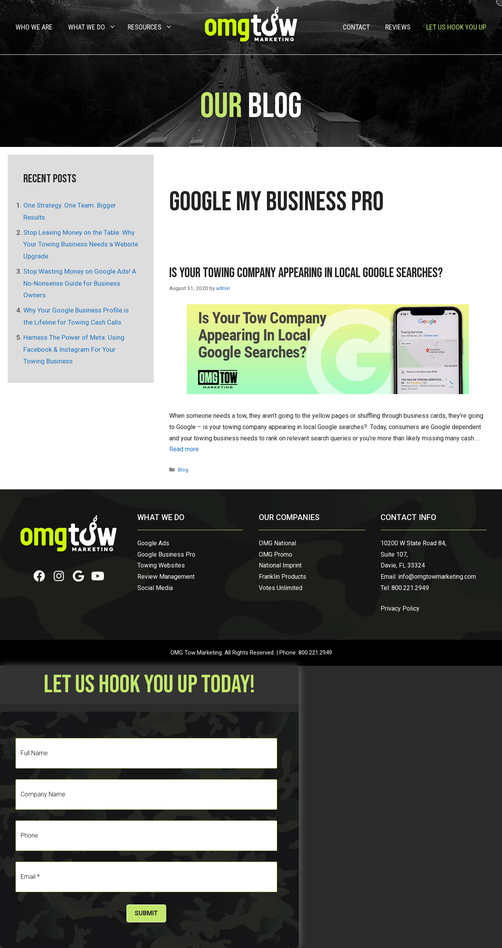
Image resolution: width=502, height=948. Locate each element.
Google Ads (153, 543)
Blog (183, 469)
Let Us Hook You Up (456, 27)
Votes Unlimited (280, 588)
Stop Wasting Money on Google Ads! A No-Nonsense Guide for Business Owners (79, 283)
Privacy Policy (400, 608)
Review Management (166, 576)
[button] (39, 576)
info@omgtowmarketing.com (437, 576)
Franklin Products (282, 576)
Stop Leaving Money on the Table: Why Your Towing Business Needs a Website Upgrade (80, 244)
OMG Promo (275, 554)
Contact (356, 27)
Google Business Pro (166, 554)
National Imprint (280, 565)
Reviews (398, 27)
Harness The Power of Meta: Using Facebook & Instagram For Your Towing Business (74, 349)
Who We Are (34, 27)
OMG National (277, 543)
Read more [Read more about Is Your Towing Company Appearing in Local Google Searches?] (184, 449)
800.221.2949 (410, 588)
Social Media (155, 588)
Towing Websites (161, 565)
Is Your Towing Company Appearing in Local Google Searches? (306, 273)
